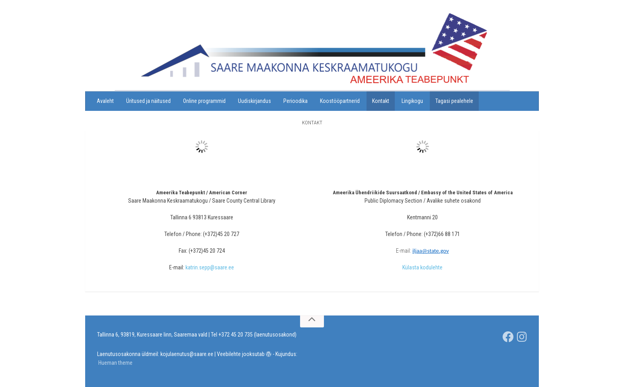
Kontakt (380, 101)
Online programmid (204, 101)
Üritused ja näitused (148, 101)
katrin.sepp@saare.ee (209, 267)
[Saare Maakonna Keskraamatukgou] (508, 336)
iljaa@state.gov (430, 250)
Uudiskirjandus (254, 101)
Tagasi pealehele (454, 101)
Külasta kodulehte (422, 267)
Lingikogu (412, 101)
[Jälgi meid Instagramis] (522, 336)
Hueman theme (115, 363)
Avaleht (105, 101)
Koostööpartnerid (340, 101)
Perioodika (295, 101)
